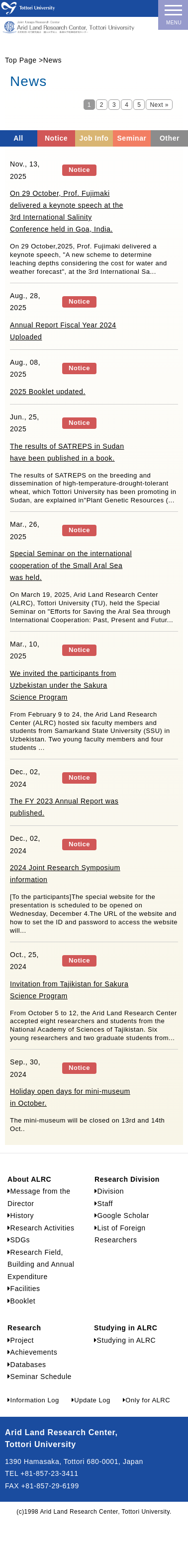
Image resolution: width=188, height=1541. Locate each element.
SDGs (18, 1240)
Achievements (32, 1352)
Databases (26, 1365)
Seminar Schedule (39, 1376)
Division (109, 1191)
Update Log (91, 1400)
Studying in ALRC (125, 1340)
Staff (103, 1204)
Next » (159, 104)
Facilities (23, 1289)
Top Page (21, 60)
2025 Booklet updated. (48, 392)
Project (20, 1340)
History (20, 1215)
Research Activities (40, 1228)
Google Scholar (121, 1215)
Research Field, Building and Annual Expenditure (40, 1264)
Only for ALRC (146, 1400)
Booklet (21, 1301)
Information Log (33, 1400)
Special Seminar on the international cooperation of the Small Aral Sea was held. (71, 565)
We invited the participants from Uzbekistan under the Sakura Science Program (63, 685)
